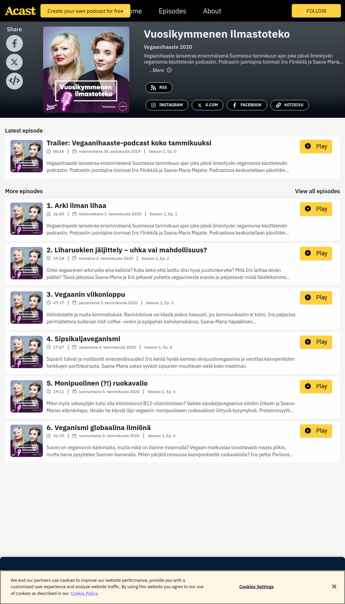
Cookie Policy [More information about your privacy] (84, 597)
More (160, 70)
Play (316, 146)
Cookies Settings (256, 591)
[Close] (334, 590)
